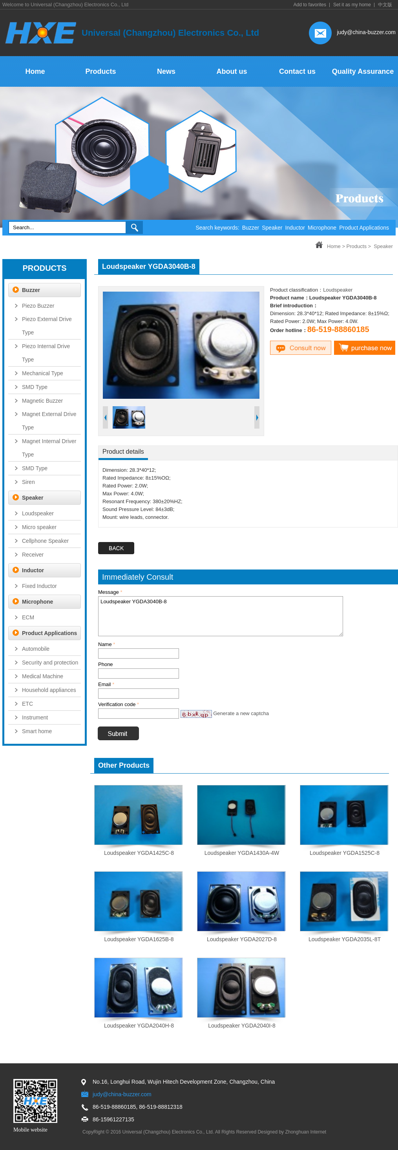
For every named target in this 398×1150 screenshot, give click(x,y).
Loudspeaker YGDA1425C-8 (139, 853)
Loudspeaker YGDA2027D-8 (242, 939)
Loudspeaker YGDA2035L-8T (345, 939)
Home (334, 246)
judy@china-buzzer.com (366, 32)
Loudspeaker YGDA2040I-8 (242, 1025)
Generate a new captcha (241, 713)
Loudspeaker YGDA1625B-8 (138, 939)
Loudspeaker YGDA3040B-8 (220, 616)
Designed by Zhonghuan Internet (291, 1132)
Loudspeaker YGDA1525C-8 (345, 853)
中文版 (385, 4)
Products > (359, 246)
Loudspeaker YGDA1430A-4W (241, 853)
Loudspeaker (337, 290)
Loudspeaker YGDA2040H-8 (139, 1025)
